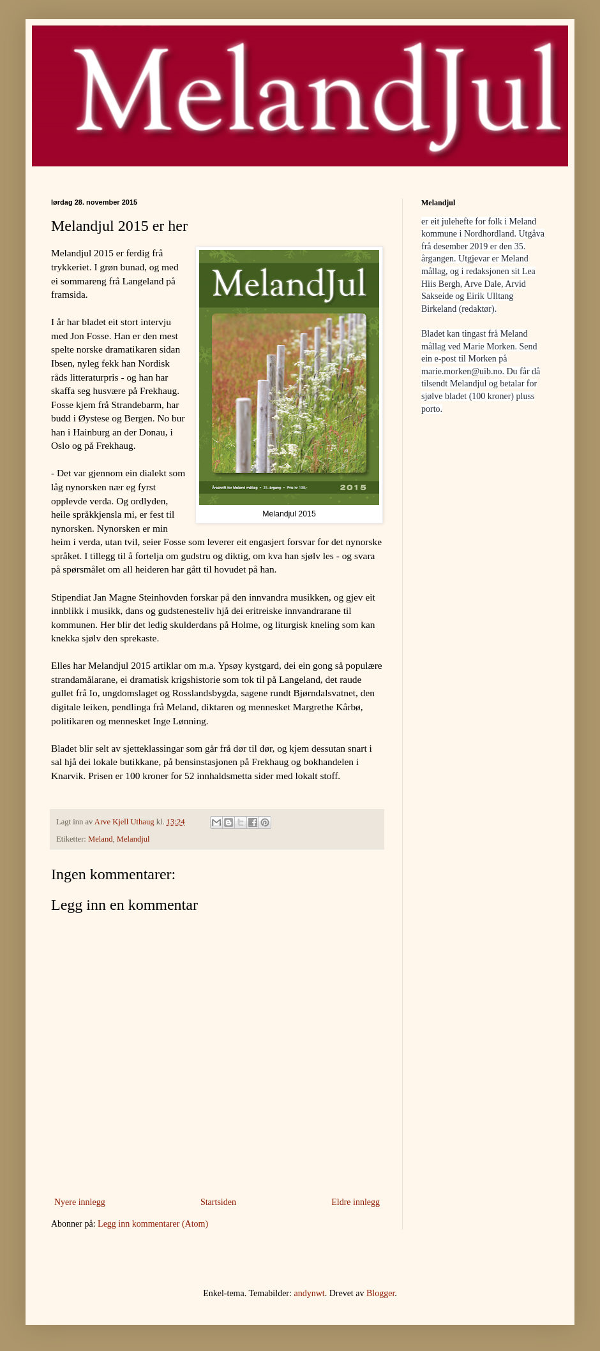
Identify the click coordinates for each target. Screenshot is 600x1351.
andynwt (309, 1293)
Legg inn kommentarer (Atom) (153, 1224)
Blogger (380, 1293)
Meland (100, 839)
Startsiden (218, 1202)
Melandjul (133, 839)
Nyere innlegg (79, 1202)
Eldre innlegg (355, 1202)
